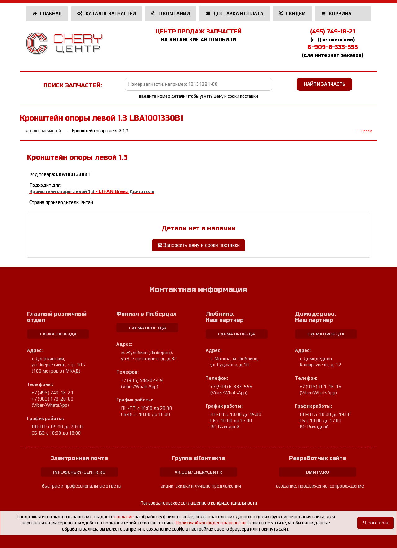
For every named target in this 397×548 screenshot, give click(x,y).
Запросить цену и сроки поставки (198, 245)
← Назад (364, 131)
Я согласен (375, 522)
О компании (170, 13)
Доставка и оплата (234, 13)
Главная (47, 13)
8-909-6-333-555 (332, 47)
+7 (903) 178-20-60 (53, 398)
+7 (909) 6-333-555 (231, 386)
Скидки (292, 13)
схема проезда (58, 333)
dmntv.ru (317, 472)
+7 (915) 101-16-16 (320, 386)
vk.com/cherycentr (198, 472)
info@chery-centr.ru (79, 472)
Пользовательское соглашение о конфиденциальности (198, 503)
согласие (124, 516)
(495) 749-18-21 (332, 31)
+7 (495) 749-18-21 (53, 392)
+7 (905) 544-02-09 (142, 380)
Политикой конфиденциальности (211, 522)
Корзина (336, 13)
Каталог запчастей (106, 13)
